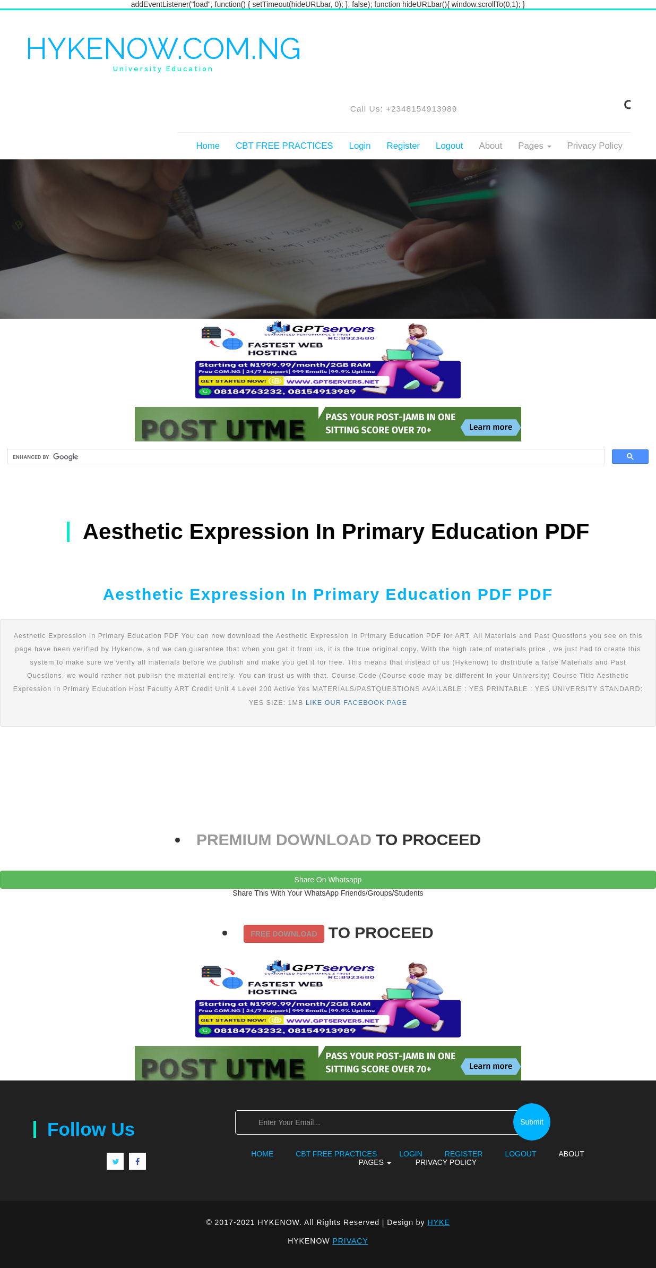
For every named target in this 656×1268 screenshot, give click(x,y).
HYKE (439, 1222)
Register (403, 146)
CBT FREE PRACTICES (284, 146)
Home (208, 146)
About (490, 146)
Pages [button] (534, 146)
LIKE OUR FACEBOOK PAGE (356, 703)
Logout (449, 146)
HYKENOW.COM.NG (163, 52)
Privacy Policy (595, 146)
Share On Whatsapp (328, 879)
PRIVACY (350, 1241)
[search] (305, 457)
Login (360, 146)
